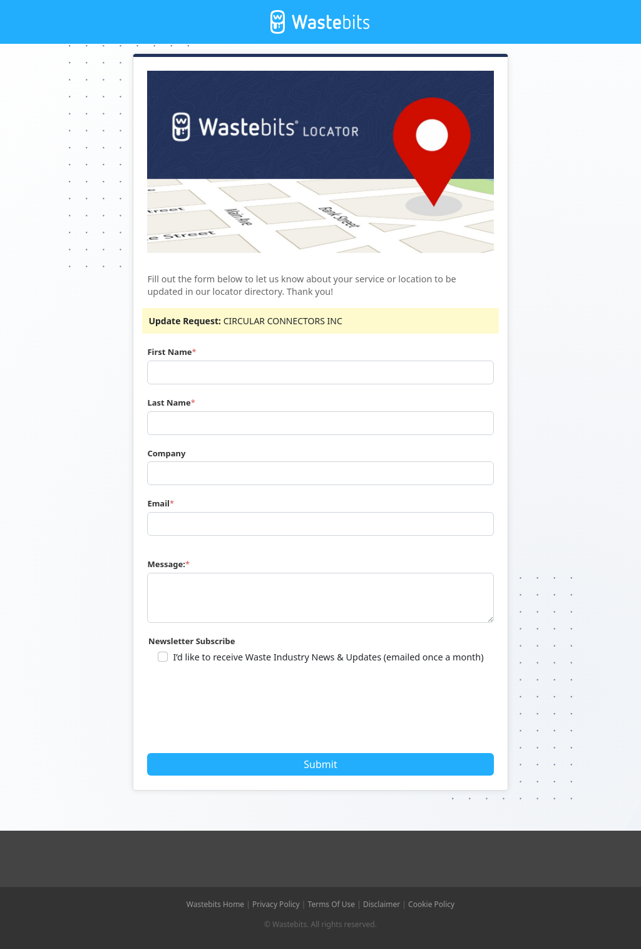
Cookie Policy (431, 904)
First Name (169, 351)
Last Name (168, 402)
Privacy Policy (276, 904)
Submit (320, 764)
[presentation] (245, 712)
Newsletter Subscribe (191, 641)
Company (166, 453)
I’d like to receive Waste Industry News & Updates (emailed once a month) (328, 657)
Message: (166, 564)
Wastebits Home (215, 904)
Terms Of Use (332, 904)
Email (158, 503)
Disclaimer (381, 904)
